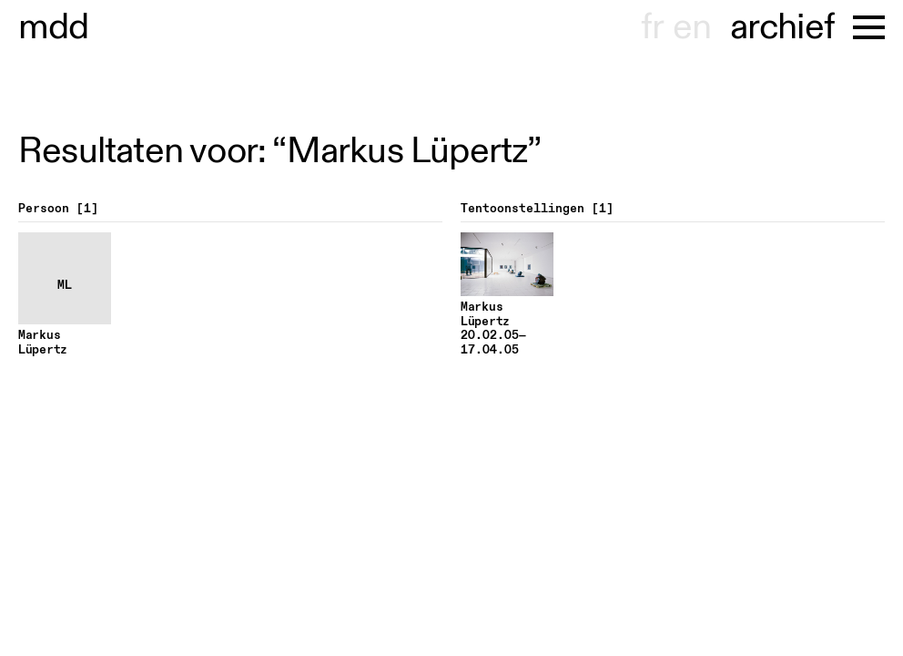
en (692, 27)
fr (652, 27)
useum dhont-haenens (53, 27)
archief (782, 27)
